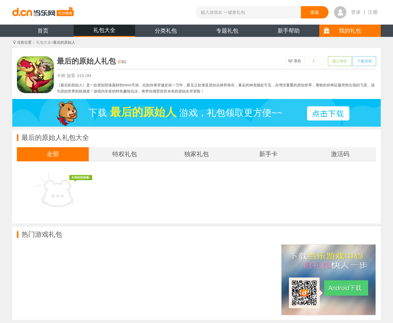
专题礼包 (227, 31)
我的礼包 (350, 31)
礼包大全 (104, 30)
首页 (43, 31)
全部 (53, 154)
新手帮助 (289, 31)
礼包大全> (44, 42)
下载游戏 (364, 61)
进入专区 (339, 61)
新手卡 (268, 154)
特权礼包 (124, 154)
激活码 (340, 154)
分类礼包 (166, 31)
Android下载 (345, 288)
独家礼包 (196, 154)
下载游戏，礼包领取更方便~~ (185, 112)
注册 (373, 12)
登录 (356, 12)
